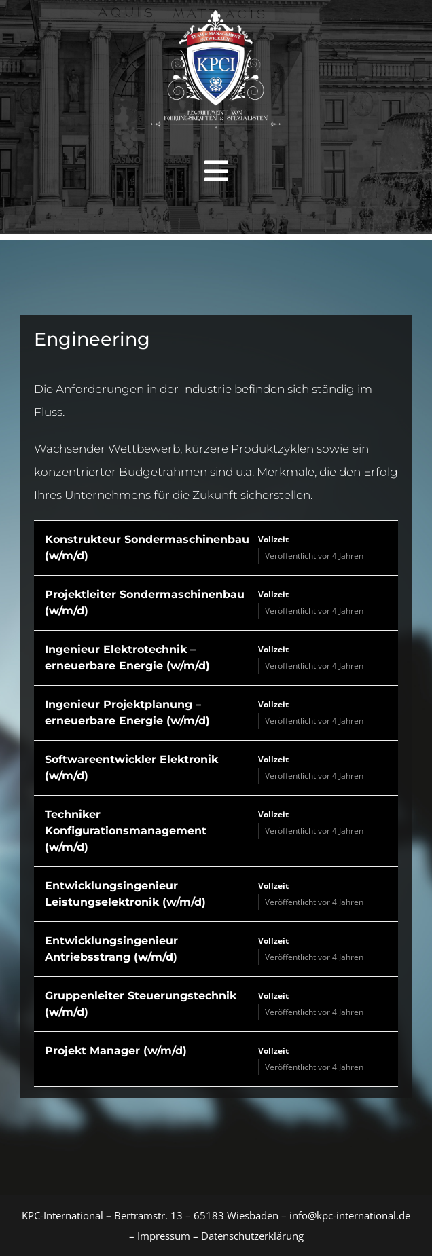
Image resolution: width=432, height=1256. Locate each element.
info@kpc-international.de (349, 1215)
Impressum (162, 1235)
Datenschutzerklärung (252, 1235)
